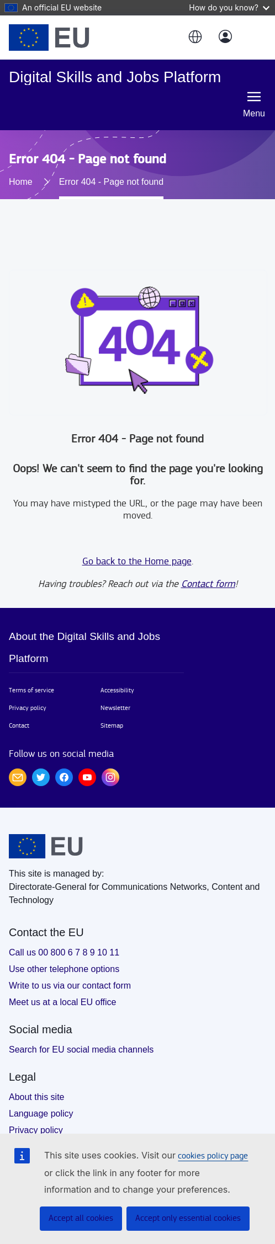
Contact (19, 725)
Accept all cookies (81, 1218)
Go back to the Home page (137, 561)
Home (21, 181)
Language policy (41, 1113)
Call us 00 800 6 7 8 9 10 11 (64, 952)
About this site (37, 1097)
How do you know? (229, 7)
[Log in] (225, 37)
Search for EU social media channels (81, 1049)
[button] (194, 37)
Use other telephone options (64, 969)
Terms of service (31, 690)
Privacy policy (27, 708)
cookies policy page (213, 1156)
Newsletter (115, 708)
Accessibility (117, 690)
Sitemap (112, 725)
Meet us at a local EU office (62, 1002)
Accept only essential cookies (188, 1218)
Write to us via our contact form (70, 985)
